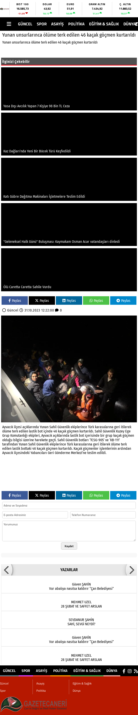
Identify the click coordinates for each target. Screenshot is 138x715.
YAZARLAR (69, 569)
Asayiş (57, 24)
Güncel (25, 24)
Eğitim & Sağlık (104, 24)
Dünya (129, 24)
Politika (76, 24)
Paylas (15, 300)
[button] (6, 570)
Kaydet (69, 546)
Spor (42, 24)
